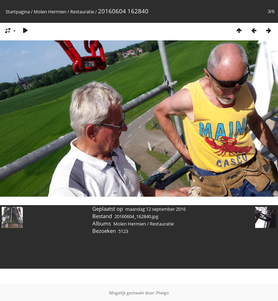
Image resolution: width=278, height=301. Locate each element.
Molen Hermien (50, 11)
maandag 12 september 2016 (155, 209)
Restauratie (82, 11)
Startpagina (18, 11)
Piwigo (162, 293)
